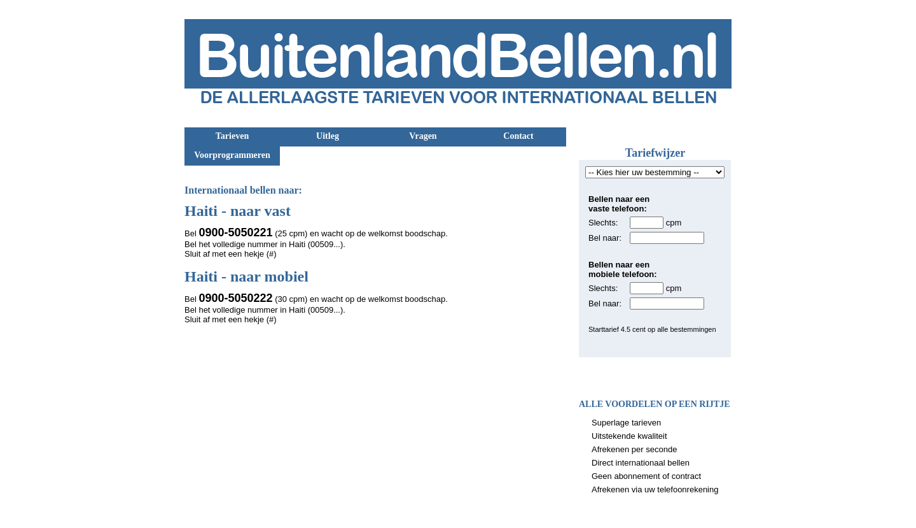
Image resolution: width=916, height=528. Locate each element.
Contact (518, 136)
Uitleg (327, 136)
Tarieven (232, 136)
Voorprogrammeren (232, 155)
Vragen (422, 136)
